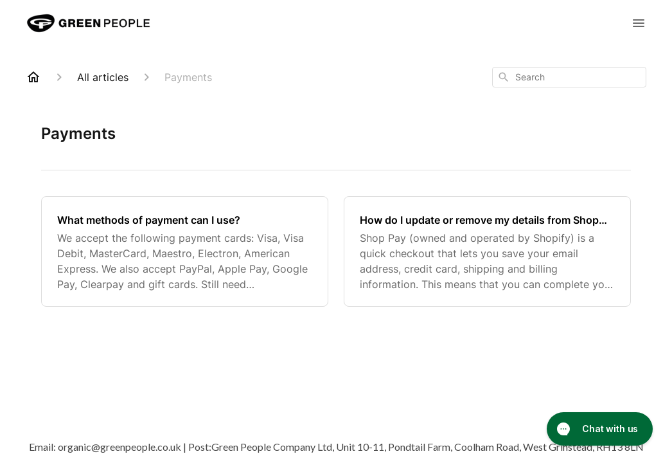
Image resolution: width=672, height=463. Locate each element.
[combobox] (569, 77)
